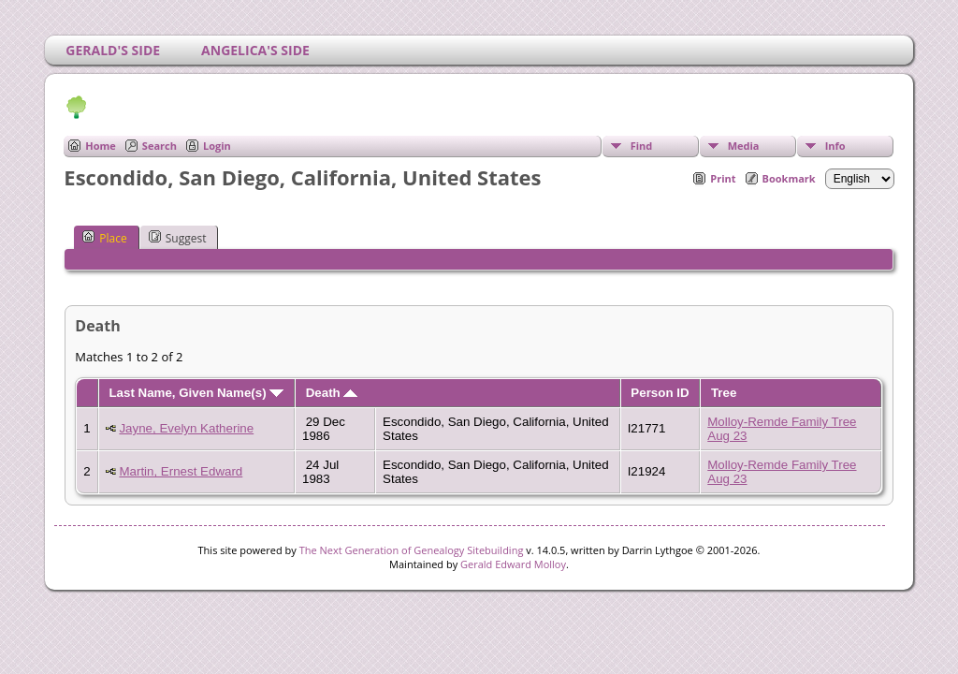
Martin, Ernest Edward (180, 471)
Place (104, 237)
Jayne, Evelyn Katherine (186, 428)
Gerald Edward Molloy (513, 564)
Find (642, 146)
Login (217, 146)
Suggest (178, 237)
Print (722, 178)
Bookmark (789, 178)
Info (835, 146)
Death (332, 393)
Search (159, 146)
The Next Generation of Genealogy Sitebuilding (411, 550)
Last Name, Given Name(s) (196, 393)
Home (100, 146)
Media (744, 146)
